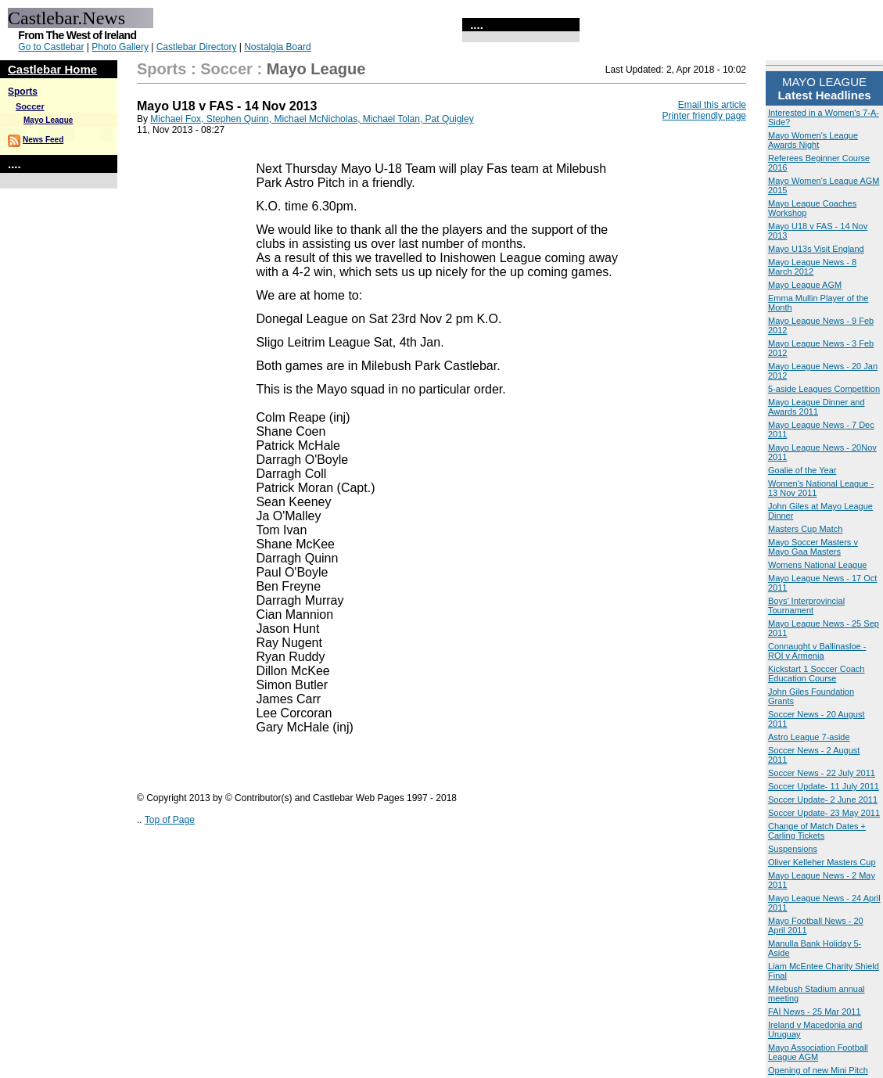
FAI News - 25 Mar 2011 (814, 1011)
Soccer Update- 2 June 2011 (823, 799)
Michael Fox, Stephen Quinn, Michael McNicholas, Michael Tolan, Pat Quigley (311, 118)
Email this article (712, 104)
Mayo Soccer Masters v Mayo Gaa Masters (813, 546)
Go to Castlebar (51, 46)
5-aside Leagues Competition (824, 388)
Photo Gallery (120, 46)
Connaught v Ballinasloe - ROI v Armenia (817, 650)
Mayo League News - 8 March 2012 (812, 266)
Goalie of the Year (802, 470)
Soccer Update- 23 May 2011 (824, 812)
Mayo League (48, 120)
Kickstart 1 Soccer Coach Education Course (816, 673)
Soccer (30, 106)
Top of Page (170, 819)
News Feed (43, 139)
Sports (23, 91)
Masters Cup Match (805, 529)
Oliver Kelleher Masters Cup (822, 862)
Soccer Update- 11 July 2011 (823, 786)
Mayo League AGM (805, 284)
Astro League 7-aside (809, 737)
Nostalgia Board (277, 46)
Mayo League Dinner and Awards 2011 (816, 406)
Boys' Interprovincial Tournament (806, 605)
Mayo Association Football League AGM (818, 1052)
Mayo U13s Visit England (816, 248)
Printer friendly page (704, 115)
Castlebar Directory (196, 46)
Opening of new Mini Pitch (818, 1070)
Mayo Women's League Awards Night (813, 140)
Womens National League (817, 565)
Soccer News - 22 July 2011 (821, 773)
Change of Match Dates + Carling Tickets (817, 830)
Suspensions (792, 848)
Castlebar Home (52, 69)
